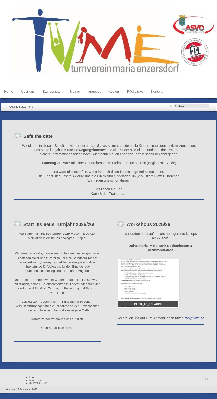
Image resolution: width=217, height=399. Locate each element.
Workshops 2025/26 (148, 224)
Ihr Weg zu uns (38, 382)
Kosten (113, 91)
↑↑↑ (205, 378)
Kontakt (156, 91)
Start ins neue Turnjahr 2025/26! (59, 224)
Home (8, 91)
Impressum (35, 380)
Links (32, 377)
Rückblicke (135, 91)
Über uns (28, 91)
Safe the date (38, 136)
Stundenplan (52, 91)
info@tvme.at (194, 318)
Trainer (75, 91)
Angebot (94, 91)
